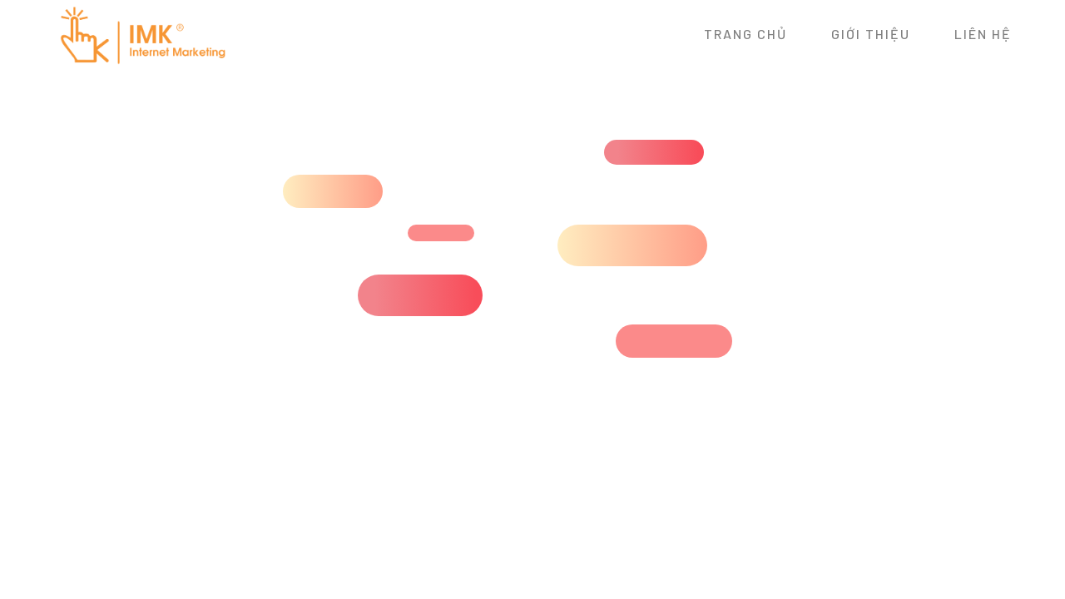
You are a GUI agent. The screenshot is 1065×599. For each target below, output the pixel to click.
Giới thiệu (870, 34)
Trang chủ (745, 34)
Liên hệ (983, 34)
